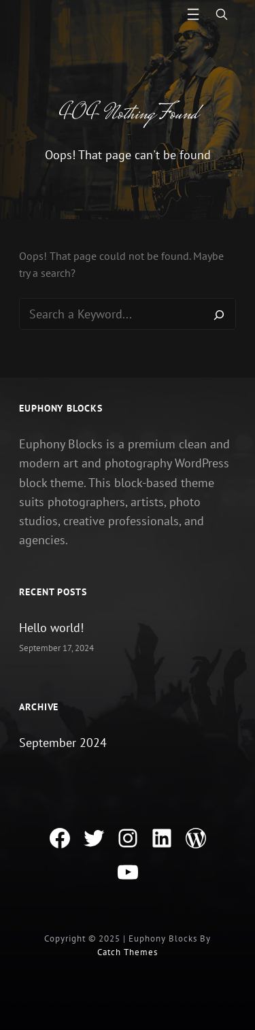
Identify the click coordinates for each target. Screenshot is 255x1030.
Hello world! (51, 627)
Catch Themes (127, 952)
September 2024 (63, 742)
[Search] (219, 314)
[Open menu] (193, 14)
